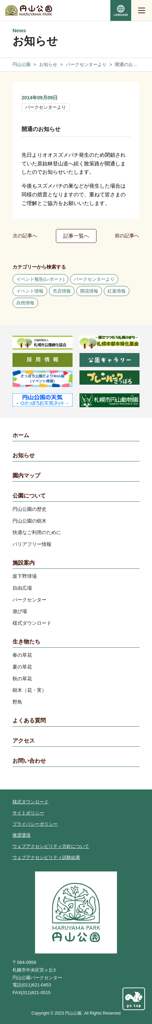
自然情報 (25, 302)
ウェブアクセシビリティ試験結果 (46, 857)
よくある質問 (29, 720)
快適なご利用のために (36, 532)
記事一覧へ (76, 236)
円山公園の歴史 (29, 509)
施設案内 (23, 563)
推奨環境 (21, 835)
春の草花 (22, 655)
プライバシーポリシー (35, 824)
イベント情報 (29, 291)
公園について (29, 496)
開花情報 (89, 291)
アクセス (23, 741)
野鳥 (17, 702)
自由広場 (22, 588)
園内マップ (26, 475)
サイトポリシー (28, 813)
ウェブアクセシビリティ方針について (50, 846)
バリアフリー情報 (31, 544)
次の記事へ (25, 235)
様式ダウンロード (31, 623)
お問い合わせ (29, 761)
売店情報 (62, 291)
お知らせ (23, 455)
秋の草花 (22, 678)
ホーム (20, 435)
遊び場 (19, 611)
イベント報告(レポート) (40, 279)
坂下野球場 (24, 576)
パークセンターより (45, 107)
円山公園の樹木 (29, 521)
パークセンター (29, 600)
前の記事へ (127, 235)
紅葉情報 (117, 291)
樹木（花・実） (29, 690)
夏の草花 (22, 667)
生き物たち (26, 642)
